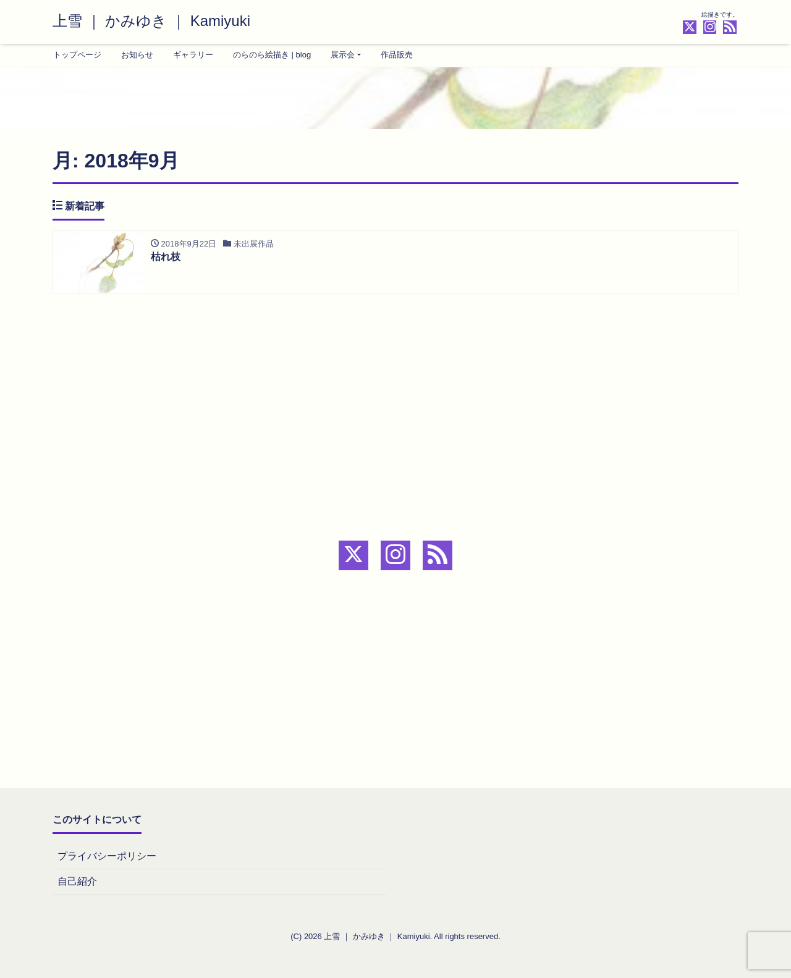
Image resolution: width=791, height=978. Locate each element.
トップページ (77, 54)
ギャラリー (193, 54)
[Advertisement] (395, 389)
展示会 (343, 54)
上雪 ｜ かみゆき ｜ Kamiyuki (151, 20)
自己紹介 (77, 881)
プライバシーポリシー (106, 856)
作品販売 (397, 54)
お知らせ (137, 54)
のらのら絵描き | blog (272, 54)
